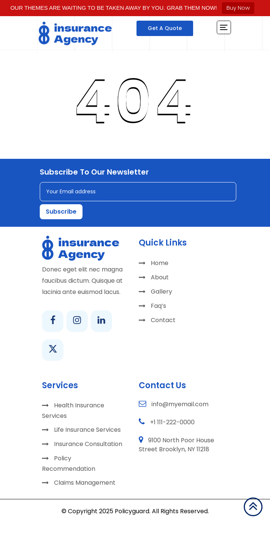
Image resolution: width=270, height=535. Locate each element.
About (160, 277)
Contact (163, 320)
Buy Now (238, 8)
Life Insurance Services (87, 429)
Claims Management (85, 482)
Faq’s (158, 305)
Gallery (161, 291)
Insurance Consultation (88, 444)
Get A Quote (165, 28)
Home (159, 263)
